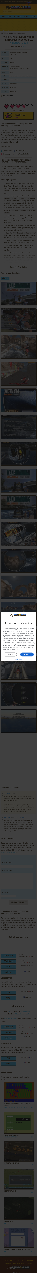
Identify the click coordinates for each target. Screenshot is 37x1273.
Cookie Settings (7, 649)
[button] (18, 659)
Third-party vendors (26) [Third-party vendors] (25, 637)
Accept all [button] (27, 654)
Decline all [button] (10, 654)
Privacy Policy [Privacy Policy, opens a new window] (15, 649)
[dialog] (19, 636)
